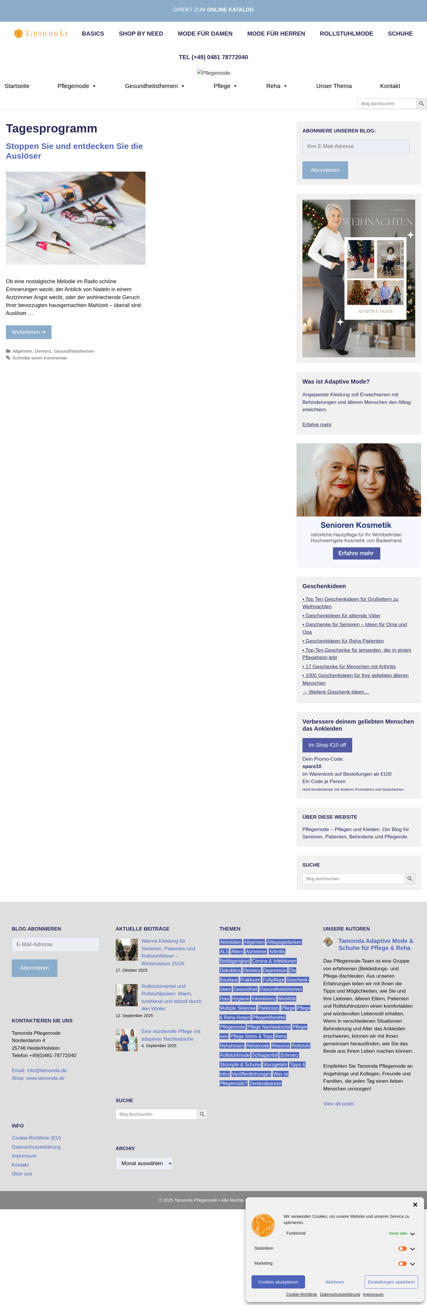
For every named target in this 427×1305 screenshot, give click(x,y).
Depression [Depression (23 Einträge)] (275, 1068)
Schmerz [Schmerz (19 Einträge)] (289, 1153)
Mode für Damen (205, 33)
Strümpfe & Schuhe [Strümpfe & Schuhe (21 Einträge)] (240, 1162)
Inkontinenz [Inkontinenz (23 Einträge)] (264, 1097)
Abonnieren (325, 268)
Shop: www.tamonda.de (38, 1177)
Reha (277, 184)
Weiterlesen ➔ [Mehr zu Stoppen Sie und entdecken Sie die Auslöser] (29, 430)
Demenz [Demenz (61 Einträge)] (252, 1068)
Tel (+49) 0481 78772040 (213, 57)
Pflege (226, 184)
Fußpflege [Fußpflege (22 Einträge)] (273, 1078)
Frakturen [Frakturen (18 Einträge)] (250, 1078)
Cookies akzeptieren (278, 1281)
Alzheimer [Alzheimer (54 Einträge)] (256, 1049)
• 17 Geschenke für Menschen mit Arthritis (349, 765)
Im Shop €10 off (327, 843)
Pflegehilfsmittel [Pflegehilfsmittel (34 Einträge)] (268, 1115)
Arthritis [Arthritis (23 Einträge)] (277, 1049)
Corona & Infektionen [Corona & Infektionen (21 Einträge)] (274, 1059)
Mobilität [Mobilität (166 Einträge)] (287, 1097)
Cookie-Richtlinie (301, 1294)
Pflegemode (77, 184)
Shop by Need (141, 33)
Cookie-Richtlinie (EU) (36, 1236)
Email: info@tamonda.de (39, 1169)
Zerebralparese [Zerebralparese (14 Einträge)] (265, 1181)
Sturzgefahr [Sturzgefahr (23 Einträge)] (275, 1162)
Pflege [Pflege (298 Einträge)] (287, 1106)
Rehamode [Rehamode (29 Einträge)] (257, 1144)
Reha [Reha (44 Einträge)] (280, 1134)
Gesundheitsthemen (155, 184)
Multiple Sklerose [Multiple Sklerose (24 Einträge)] (238, 1106)
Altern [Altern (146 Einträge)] (237, 1049)
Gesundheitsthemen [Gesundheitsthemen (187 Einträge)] (281, 1087)
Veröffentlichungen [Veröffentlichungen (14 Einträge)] (251, 1172)
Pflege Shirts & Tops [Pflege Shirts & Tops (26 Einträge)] (251, 1134)
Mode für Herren (276, 33)
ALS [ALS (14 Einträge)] (224, 1049)
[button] (415, 1205)
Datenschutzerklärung (340, 1294)
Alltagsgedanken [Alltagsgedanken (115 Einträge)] (284, 1040)
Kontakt (390, 184)
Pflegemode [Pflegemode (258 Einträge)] (232, 1125)
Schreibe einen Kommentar (39, 456)
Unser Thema (334, 184)
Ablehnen (334, 1281)
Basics (93, 33)
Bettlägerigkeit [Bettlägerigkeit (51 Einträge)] (235, 1059)
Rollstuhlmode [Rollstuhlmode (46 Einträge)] (235, 1153)
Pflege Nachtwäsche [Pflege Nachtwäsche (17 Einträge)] (268, 1125)
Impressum (373, 1294)
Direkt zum (213, 10)
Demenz (43, 449)
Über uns (22, 1272)
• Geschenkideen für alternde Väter (341, 714)
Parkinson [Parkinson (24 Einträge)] (268, 1106)
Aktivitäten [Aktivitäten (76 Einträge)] (231, 1040)
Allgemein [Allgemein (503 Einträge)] (254, 1040)
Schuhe (400, 33)
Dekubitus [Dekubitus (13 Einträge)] (230, 1068)
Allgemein (22, 449)
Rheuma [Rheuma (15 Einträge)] (280, 1144)
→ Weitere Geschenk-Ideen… (335, 790)
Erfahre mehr (317, 523)
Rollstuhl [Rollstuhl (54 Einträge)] (301, 1144)
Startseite (16, 184)
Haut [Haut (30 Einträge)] (225, 1097)
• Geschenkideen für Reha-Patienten (343, 739)
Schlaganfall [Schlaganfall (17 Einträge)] (265, 1153)
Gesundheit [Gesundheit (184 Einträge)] (246, 1087)
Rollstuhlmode (346, 33)
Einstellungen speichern (391, 1281)
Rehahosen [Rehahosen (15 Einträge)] (232, 1144)
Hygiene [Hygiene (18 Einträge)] (240, 1097)
